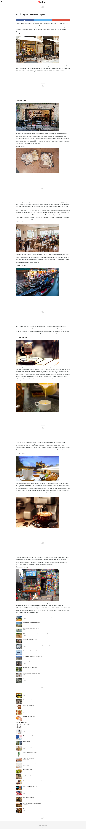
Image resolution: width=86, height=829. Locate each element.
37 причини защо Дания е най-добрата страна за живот (34, 650)
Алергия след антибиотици (28, 758)
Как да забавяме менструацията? (29, 763)
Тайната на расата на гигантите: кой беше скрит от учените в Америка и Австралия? (39, 633)
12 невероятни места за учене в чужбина (31, 628)
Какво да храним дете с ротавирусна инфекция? (32, 780)
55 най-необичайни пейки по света (30, 667)
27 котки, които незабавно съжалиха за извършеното (33, 699)
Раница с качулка (26, 808)
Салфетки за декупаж (27, 711)
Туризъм (17, 11)
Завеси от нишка (26, 741)
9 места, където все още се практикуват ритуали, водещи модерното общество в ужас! (40, 678)
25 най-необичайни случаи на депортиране (31, 622)
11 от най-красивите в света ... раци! (30, 639)
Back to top (43, 823)
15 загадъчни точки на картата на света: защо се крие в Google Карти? (37, 645)
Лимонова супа (26, 694)
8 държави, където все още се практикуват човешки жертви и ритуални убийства (39, 617)
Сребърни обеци (26, 724)
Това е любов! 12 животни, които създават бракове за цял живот (35, 662)
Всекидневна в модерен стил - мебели (30, 775)
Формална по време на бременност (30, 735)
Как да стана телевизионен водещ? (30, 786)
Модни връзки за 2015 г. (28, 730)
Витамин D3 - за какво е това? (29, 716)
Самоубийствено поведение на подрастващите (32, 803)
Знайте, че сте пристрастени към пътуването (31, 673)
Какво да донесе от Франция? (29, 797)
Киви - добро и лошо (27, 769)
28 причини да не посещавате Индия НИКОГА (32, 656)
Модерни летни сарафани (28, 747)
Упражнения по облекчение (28, 705)
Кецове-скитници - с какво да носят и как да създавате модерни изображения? (38, 792)
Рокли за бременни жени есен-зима (30, 752)
